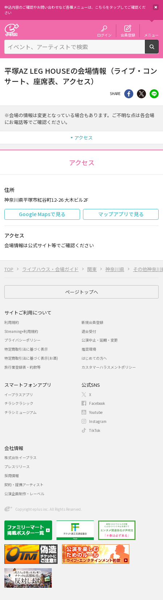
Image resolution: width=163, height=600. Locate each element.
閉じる (156, 7)
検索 (158, 50)
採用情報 (11, 475)
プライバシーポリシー (22, 340)
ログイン (104, 34)
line (154, 93)
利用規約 (11, 322)
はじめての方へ (94, 358)
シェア (128, 93)
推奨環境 (89, 349)
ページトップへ (81, 291)
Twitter (141, 93)
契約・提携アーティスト (23, 484)
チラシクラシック (18, 403)
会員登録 (128, 34)
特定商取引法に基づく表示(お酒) (31, 358)
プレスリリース (17, 466)
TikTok (94, 430)
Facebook (97, 403)
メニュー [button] (151, 34)
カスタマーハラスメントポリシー (109, 367)
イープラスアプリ (18, 394)
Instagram (97, 421)
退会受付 (89, 331)
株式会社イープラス (20, 457)
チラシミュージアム (20, 412)
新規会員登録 (92, 322)
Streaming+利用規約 (21, 331)
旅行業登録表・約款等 (22, 367)
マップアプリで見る (121, 214)
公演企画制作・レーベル (24, 493)
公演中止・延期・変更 (100, 340)
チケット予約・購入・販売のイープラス (11, 29)
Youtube (96, 412)
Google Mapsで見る (42, 214)
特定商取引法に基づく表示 (26, 349)
